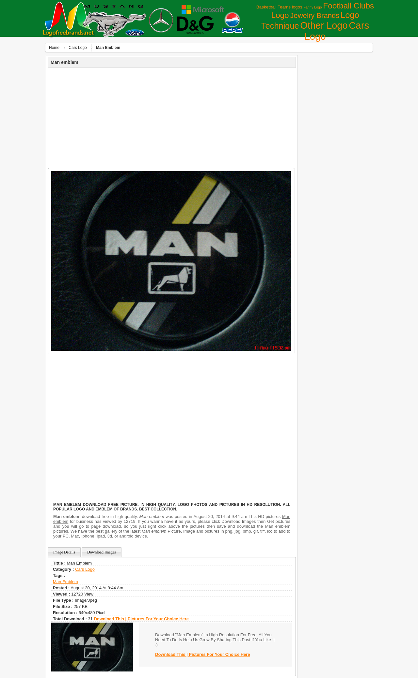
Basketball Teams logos (279, 7)
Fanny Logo (312, 7)
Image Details (64, 552)
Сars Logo (78, 47)
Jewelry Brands (314, 15)
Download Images (101, 552)
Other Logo (323, 25)
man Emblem (65, 581)
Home (54, 47)
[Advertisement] (172, 117)
